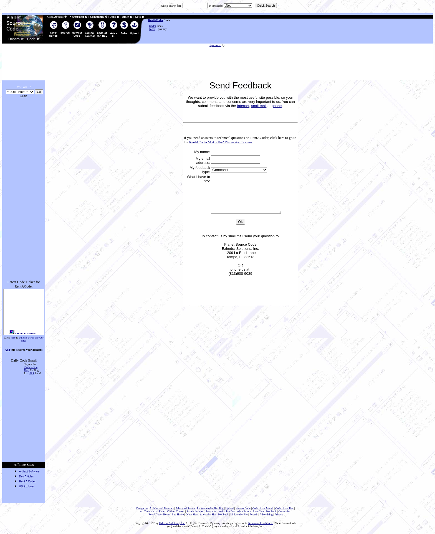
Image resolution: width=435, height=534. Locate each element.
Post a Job (211, 511)
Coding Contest (175, 511)
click (31, 373)
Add (7, 349)
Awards (253, 514)
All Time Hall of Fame (152, 511)
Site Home (178, 514)
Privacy (279, 514)
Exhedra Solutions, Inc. (172, 523)
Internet (243, 106)
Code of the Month (263, 508)
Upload (230, 508)
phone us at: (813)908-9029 (240, 279)
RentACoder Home (159, 514)
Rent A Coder (27, 481)
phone (277, 106)
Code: (152, 25)
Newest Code (243, 508)
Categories (142, 508)
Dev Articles (26, 476)
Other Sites (192, 514)
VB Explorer (26, 486)
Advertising (266, 514)
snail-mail (259, 106)
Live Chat (258, 511)
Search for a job (195, 511)
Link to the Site (239, 514)
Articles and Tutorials (162, 508)
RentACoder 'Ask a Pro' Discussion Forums (220, 142)
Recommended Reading (210, 508)
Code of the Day (284, 508)
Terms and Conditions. (260, 523)
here (13, 337)
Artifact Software (29, 471)
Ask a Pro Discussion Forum (235, 511)
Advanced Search (185, 508)
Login (24, 95)
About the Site (208, 514)
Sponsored (215, 45)
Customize (284, 511)
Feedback (271, 511)
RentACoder (155, 20)
